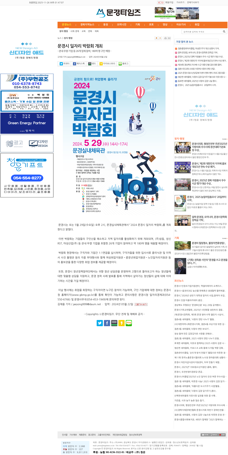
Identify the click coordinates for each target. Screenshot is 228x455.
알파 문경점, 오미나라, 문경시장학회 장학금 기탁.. (198, 53)
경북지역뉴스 (87, 24)
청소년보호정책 (135, 435)
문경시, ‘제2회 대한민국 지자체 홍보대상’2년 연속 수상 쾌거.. (202, 61)
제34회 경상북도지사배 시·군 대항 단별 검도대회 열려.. (200, 65)
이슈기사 (181, 24)
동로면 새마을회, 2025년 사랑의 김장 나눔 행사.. (197, 81)
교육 (84, 31)
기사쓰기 (180, 2)
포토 (151, 24)
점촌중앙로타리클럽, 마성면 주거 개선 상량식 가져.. (199, 49)
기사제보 (73, 435)
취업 (197, 24)
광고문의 (91, 435)
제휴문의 (82, 435)
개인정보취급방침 (119, 435)
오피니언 (121, 24)
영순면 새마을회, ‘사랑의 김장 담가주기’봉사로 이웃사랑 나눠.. (203, 77)
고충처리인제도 (104, 435)
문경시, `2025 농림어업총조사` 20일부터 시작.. (197, 85)
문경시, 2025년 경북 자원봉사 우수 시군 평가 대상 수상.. (200, 57)
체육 (97, 31)
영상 (165, 24)
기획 (137, 24)
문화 (90, 31)
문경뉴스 (66, 24)
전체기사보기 (193, 2)
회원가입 (169, 2)
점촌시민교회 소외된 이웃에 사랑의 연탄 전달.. (196, 69)
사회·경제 (74, 31)
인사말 (64, 435)
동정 (105, 24)
